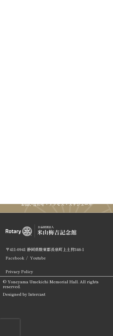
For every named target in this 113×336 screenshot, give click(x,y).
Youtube (38, 258)
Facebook (15, 258)
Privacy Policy (19, 271)
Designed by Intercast (24, 294)
